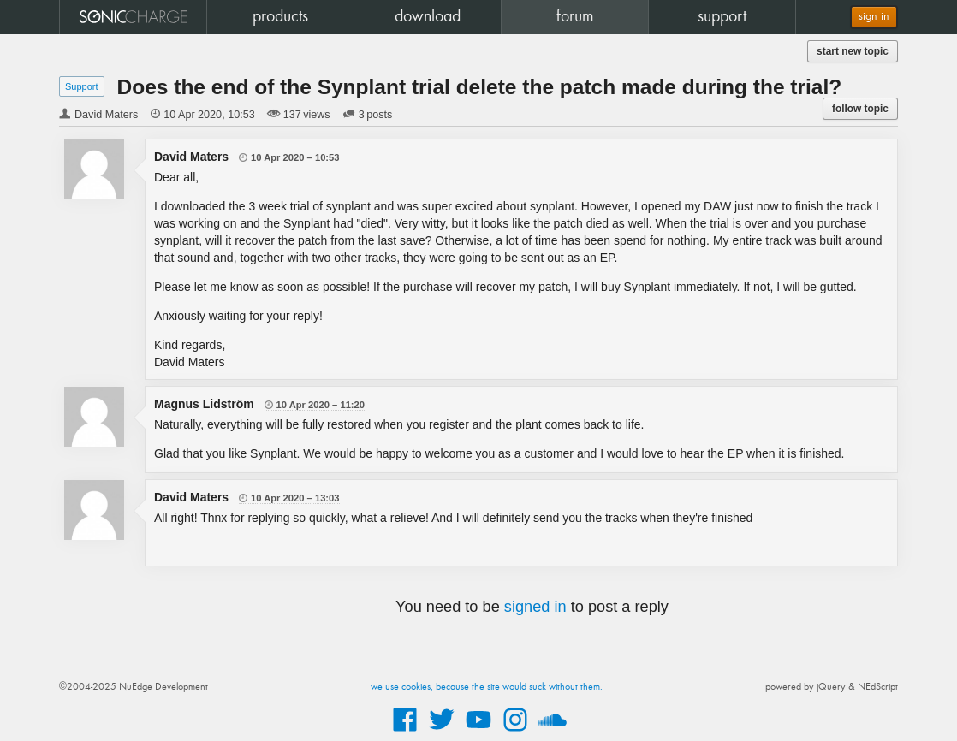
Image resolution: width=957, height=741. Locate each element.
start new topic (853, 51)
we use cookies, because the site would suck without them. (487, 687)
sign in (874, 16)
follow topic (860, 109)
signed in (535, 606)
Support (81, 86)
